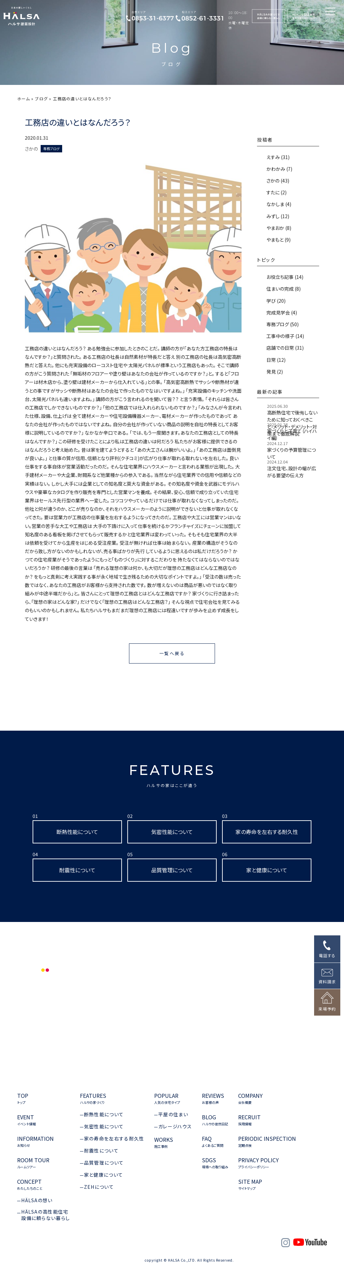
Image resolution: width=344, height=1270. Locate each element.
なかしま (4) (278, 204)
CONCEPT (29, 1184)
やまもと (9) (278, 239)
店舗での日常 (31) (284, 347)
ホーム (23, 98)
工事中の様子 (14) (284, 336)
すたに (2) (276, 192)
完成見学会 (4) (281, 312)
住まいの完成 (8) (283, 288)
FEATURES (172, 775)
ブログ (41, 98)
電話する (327, 955)
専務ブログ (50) (282, 324)
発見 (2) (274, 371)
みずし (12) (277, 216)
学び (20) (275, 300)
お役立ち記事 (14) (284, 277)
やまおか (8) (278, 228)
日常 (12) (275, 359)
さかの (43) (277, 180)
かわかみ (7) (278, 168)
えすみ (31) (277, 157)
